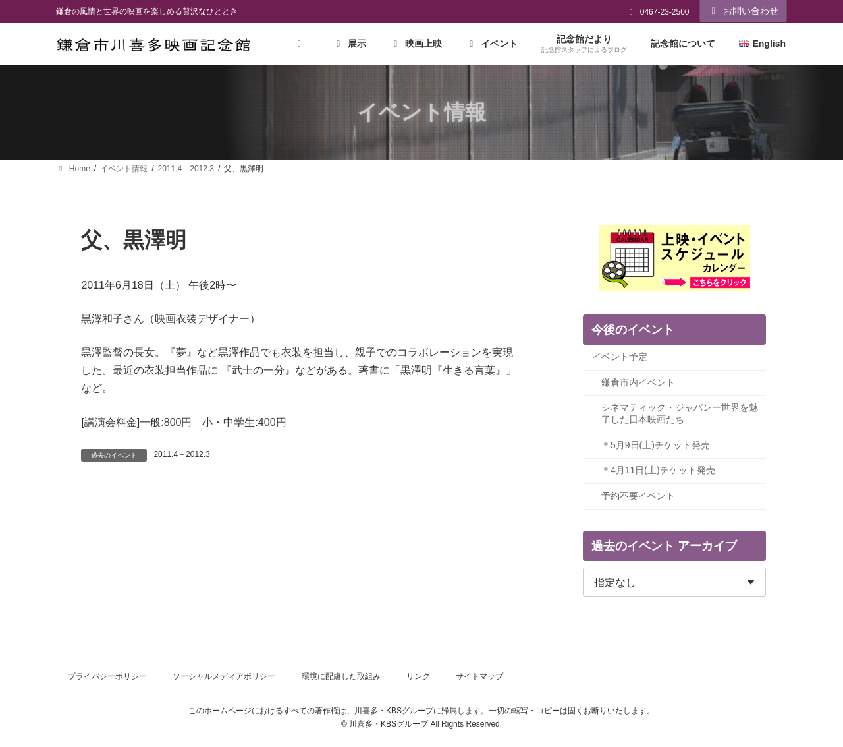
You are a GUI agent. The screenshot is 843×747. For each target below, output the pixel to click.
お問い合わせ (743, 10)
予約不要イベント (638, 496)
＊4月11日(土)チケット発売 (658, 470)
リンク (418, 676)
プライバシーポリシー (107, 676)
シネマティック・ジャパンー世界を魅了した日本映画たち (679, 414)
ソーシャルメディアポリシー (224, 676)
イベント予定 (619, 357)
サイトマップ (479, 676)
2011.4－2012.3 (181, 454)
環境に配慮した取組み (341, 676)
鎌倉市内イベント (638, 382)
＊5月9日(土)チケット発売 (655, 445)
